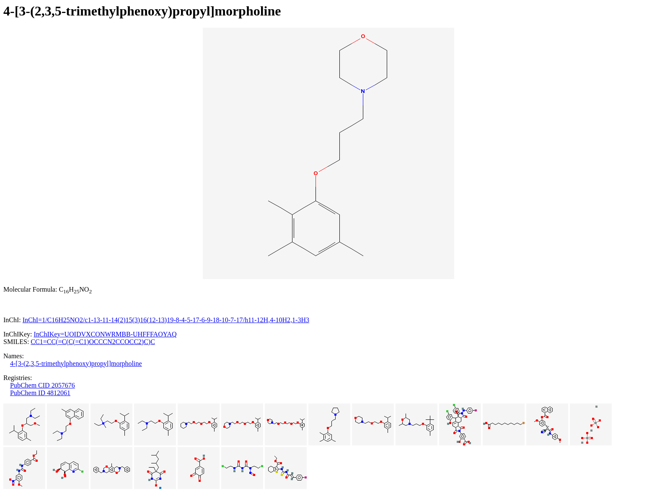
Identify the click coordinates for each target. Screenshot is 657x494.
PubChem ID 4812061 (40, 392)
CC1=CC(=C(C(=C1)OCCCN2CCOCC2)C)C (93, 341)
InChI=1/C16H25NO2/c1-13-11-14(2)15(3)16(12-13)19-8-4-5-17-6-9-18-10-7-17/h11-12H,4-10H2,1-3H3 (166, 319)
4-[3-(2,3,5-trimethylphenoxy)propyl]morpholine (76, 363)
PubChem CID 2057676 (42, 385)
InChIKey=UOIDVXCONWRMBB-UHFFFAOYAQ (105, 334)
